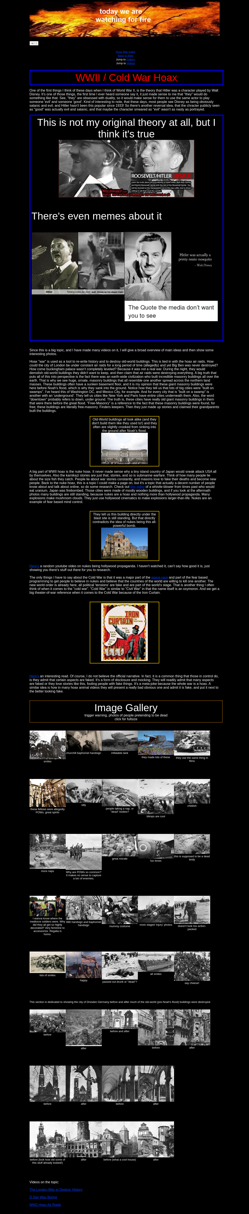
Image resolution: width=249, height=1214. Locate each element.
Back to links (125, 55)
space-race (159, 577)
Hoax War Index (125, 51)
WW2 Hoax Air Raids (45, 1205)
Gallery (131, 59)
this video (137, 487)
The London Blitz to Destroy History (56, 1189)
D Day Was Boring (43, 1197)
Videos (131, 63)
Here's (34, 566)
